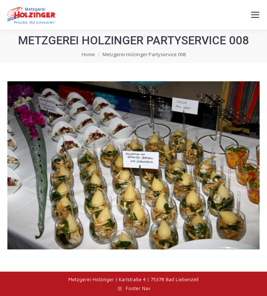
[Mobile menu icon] (255, 14)
